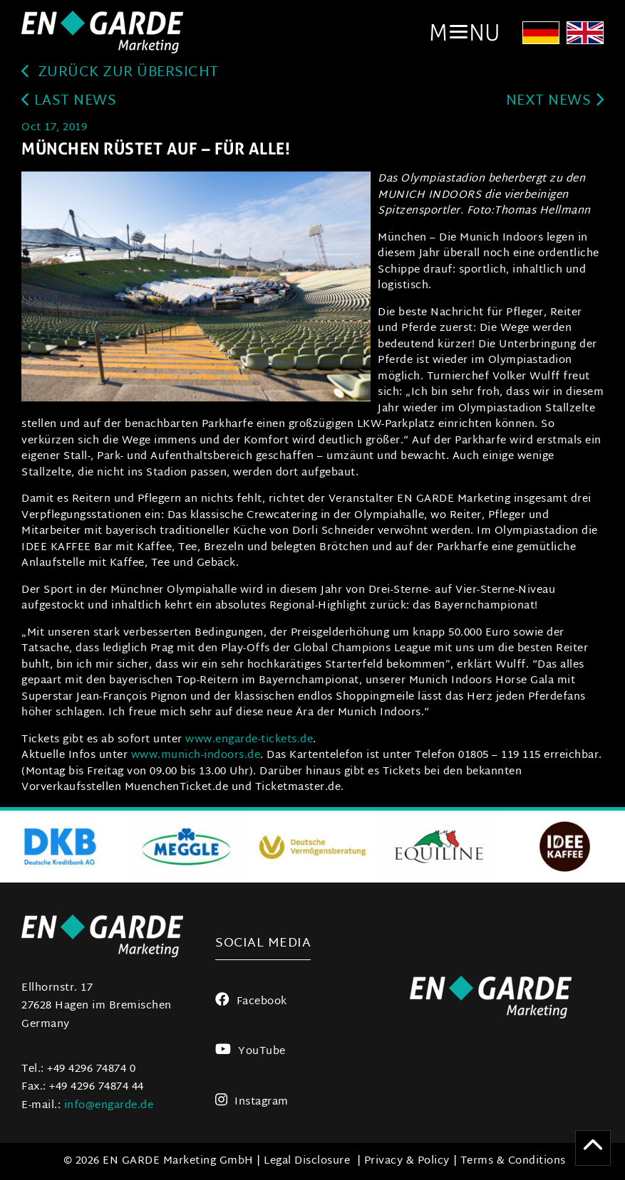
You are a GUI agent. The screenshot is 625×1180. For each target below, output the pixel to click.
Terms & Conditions (513, 1161)
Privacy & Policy (407, 1161)
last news (68, 101)
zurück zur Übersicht (120, 72)
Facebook (251, 1001)
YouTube (250, 1051)
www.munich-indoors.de (196, 755)
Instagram (252, 1102)
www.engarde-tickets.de (249, 739)
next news (555, 101)
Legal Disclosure (307, 1161)
